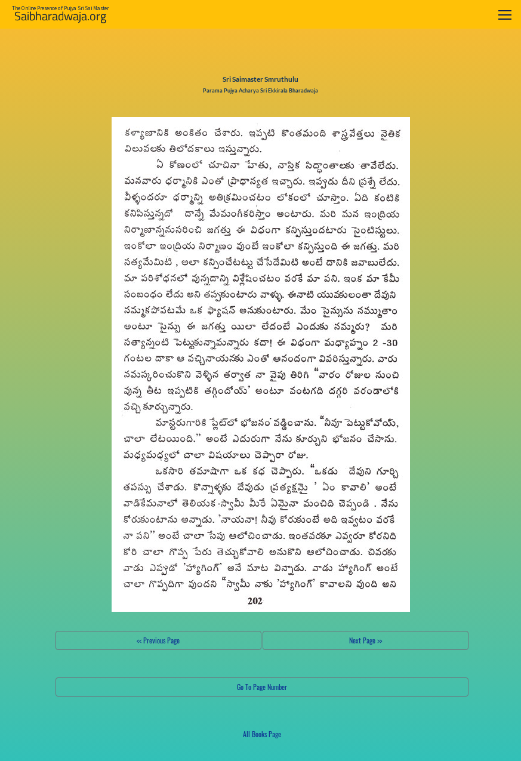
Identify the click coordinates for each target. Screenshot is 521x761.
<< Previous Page (158, 640)
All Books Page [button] (262, 734)
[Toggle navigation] (505, 14)
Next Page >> (365, 640)
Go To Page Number (262, 687)
